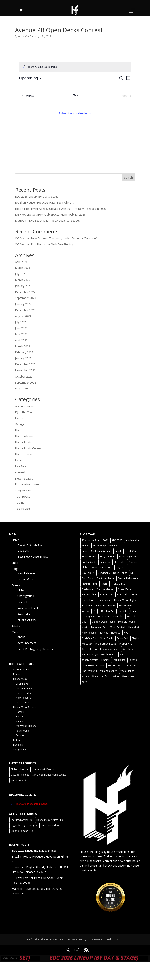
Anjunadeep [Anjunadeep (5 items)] (99, 545)
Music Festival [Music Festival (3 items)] (117, 627)
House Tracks (23, 454)
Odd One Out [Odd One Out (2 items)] (89, 638)
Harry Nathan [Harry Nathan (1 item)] (89, 594)
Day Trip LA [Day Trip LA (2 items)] (88, 572)
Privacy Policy (77, 939)
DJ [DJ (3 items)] (131, 572)
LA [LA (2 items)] (94, 611)
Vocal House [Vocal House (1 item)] (127, 671)
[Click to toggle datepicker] (30, 78)
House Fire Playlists (29, 544)
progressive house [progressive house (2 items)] (105, 643)
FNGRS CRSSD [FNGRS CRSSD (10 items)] (118, 583)
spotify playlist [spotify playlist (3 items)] (90, 660)
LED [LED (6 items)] (101, 611)
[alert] (75, 67)
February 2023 (24, 352)
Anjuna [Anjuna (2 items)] (85, 545)
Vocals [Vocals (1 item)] (85, 676)
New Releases (24, 478)
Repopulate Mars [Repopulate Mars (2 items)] (109, 649)
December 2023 (25, 310)
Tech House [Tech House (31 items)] (118, 660)
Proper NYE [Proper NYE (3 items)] (125, 643)
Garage (19, 424)
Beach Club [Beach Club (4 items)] (131, 551)
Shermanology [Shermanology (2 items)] (90, 654)
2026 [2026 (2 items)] (105, 540)
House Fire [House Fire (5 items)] (88, 600)
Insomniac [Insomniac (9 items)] (87, 605)
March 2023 (22, 346)
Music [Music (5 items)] (85, 627)
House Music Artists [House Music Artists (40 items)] (49, 820)
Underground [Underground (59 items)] (89, 671)
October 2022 (23, 376)
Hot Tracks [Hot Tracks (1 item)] (123, 594)
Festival (22, 602)
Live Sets (20, 466)
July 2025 (20, 274)
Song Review (23, 490)
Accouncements (25, 406)
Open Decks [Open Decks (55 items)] (106, 638)
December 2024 (25, 292)
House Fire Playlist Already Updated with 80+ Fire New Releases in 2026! (60, 208)
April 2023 (21, 340)
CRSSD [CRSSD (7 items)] (93, 567)
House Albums (24, 436)
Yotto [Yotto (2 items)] (85, 681)
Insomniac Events (28, 608)
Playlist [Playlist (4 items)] (135, 638)
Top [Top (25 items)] (32, 825)
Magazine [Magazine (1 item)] (103, 616)
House (19, 430)
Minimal (20, 472)
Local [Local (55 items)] (133, 611)
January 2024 (23, 304)
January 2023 (23, 358)
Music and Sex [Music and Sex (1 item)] (99, 627)
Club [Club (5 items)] (84, 567)
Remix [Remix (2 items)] (93, 649)
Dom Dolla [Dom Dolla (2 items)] (88, 578)
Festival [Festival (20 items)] (86, 583)
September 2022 (25, 382)
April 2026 (21, 262)
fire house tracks (90, 861)
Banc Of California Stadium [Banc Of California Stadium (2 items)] (96, 551)
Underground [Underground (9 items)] (50, 825)
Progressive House (27, 484)
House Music (23, 442)
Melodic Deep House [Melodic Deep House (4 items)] (103, 621)
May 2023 (21, 334)
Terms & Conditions (105, 939)
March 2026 (22, 268)
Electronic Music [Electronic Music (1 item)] (105, 578)
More (15, 632)
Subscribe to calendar (73, 113)
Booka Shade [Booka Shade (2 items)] (89, 562)
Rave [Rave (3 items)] (84, 649)
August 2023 (23, 316)
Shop (15, 563)
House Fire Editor (27, 36)
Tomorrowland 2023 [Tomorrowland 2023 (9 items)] (93, 665)
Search (128, 177)
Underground (25, 596)
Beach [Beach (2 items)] (118, 551)
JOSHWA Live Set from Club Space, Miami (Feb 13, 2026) (51, 214)
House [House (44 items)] (135, 594)
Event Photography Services (35, 649)
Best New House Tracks (32, 556)
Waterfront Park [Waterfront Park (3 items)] (101, 676)
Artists (16, 626)
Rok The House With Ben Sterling (52, 244)
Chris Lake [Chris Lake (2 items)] (119, 562)
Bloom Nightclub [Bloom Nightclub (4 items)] (128, 556)
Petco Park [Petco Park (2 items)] (123, 638)
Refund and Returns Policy (45, 939)
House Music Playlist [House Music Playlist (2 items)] (125, 600)
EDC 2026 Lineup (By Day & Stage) (37, 196)
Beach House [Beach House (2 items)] (89, 556)
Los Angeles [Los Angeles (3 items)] (88, 616)
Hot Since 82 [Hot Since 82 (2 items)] (106, 594)
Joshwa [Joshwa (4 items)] (85, 611)
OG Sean (20, 238)
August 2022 (23, 388)
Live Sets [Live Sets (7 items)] (122, 611)
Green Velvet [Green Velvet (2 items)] (125, 589)
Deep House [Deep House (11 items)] (120, 572)
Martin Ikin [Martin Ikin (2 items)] (117, 616)
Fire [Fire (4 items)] (95, 583)
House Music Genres (28, 448)
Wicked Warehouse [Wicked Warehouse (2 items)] (123, 676)
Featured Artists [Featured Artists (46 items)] (22, 820)
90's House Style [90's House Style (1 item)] (91, 540)
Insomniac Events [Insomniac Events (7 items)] (105, 605)
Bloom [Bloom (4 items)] (111, 556)
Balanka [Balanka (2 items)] (113, 545)
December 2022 (25, 364)
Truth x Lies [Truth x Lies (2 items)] (129, 665)
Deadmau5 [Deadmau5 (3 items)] (104, 572)
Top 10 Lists (23, 508)
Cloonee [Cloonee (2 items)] (133, 562)
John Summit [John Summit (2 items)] (125, 605)
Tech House (22, 496)
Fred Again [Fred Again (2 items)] (88, 589)
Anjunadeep (24, 614)
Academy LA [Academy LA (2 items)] (132, 540)
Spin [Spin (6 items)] (122, 654)
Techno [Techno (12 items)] (133, 660)
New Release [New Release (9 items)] (89, 632)
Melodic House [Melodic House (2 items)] (126, 621)
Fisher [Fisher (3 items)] (104, 583)
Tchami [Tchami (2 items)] (105, 660)
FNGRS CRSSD (26, 620)
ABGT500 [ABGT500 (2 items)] (117, 540)
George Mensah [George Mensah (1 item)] (105, 589)
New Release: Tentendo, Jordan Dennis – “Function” (64, 238)
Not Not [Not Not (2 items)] (103, 632)
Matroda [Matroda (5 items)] (131, 616)
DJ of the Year (24, 412)
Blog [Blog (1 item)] (102, 556)
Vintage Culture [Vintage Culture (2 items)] (108, 671)
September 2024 (25, 298)
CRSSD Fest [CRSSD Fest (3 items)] (106, 567)
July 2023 (20, 322)
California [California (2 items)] (105, 562)
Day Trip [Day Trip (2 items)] (120, 567)
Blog (15, 569)
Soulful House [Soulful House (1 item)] (108, 654)
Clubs (20, 590)
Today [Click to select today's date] (76, 95)
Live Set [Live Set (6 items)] (110, 611)
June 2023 (21, 328)
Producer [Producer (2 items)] (87, 643)
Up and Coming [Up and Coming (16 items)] (22, 831)
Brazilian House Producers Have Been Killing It (44, 202)
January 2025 (23, 286)
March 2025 (22, 280)
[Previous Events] (27, 96)
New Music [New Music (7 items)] (134, 627)
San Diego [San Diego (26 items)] (128, 649)
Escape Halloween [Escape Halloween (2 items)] (128, 578)
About (21, 637)
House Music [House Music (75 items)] (104, 600)
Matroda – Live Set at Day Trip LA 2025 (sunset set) (48, 220)
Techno (20, 502)
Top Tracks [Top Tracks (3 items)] (114, 665)
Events (19, 418)
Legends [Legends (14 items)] (18, 825)
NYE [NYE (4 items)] (126, 632)
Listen (19, 460)
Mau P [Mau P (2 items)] (85, 621)
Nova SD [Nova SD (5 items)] (116, 632)
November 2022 (25, 370)
